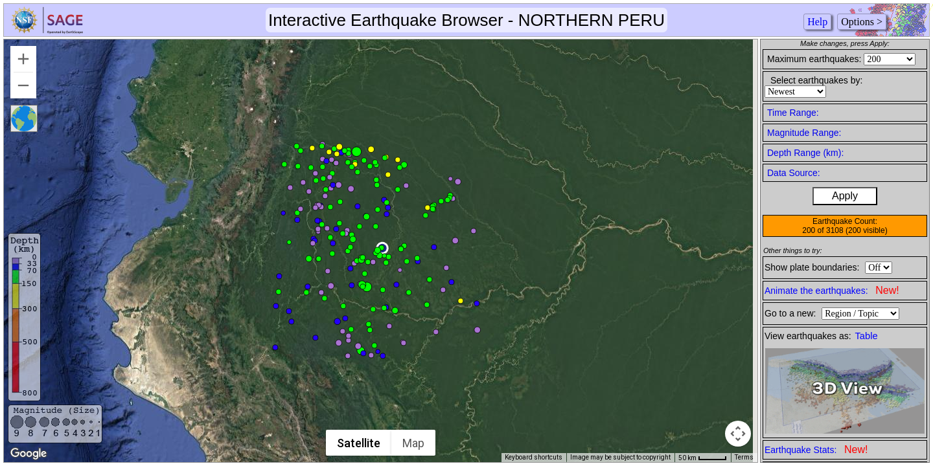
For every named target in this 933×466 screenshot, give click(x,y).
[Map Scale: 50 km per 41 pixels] (702, 457)
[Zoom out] (23, 85)
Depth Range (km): (805, 153)
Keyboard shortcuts (533, 457)
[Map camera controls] (738, 434)
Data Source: (793, 173)
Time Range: (793, 112)
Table (866, 336)
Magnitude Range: (804, 133)
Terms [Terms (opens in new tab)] (744, 457)
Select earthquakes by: (816, 80)
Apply (845, 195)
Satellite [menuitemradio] (359, 443)
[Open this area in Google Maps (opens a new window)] (28, 453)
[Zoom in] (23, 59)
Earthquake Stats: (816, 449)
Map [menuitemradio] (414, 443)
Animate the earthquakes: (832, 290)
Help (817, 21)
